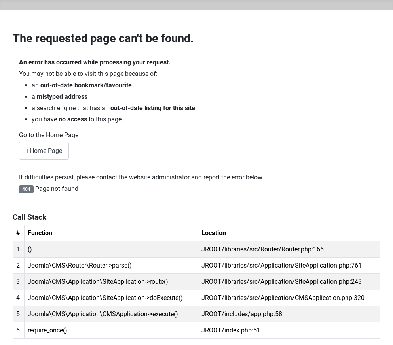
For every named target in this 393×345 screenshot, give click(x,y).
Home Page (44, 151)
